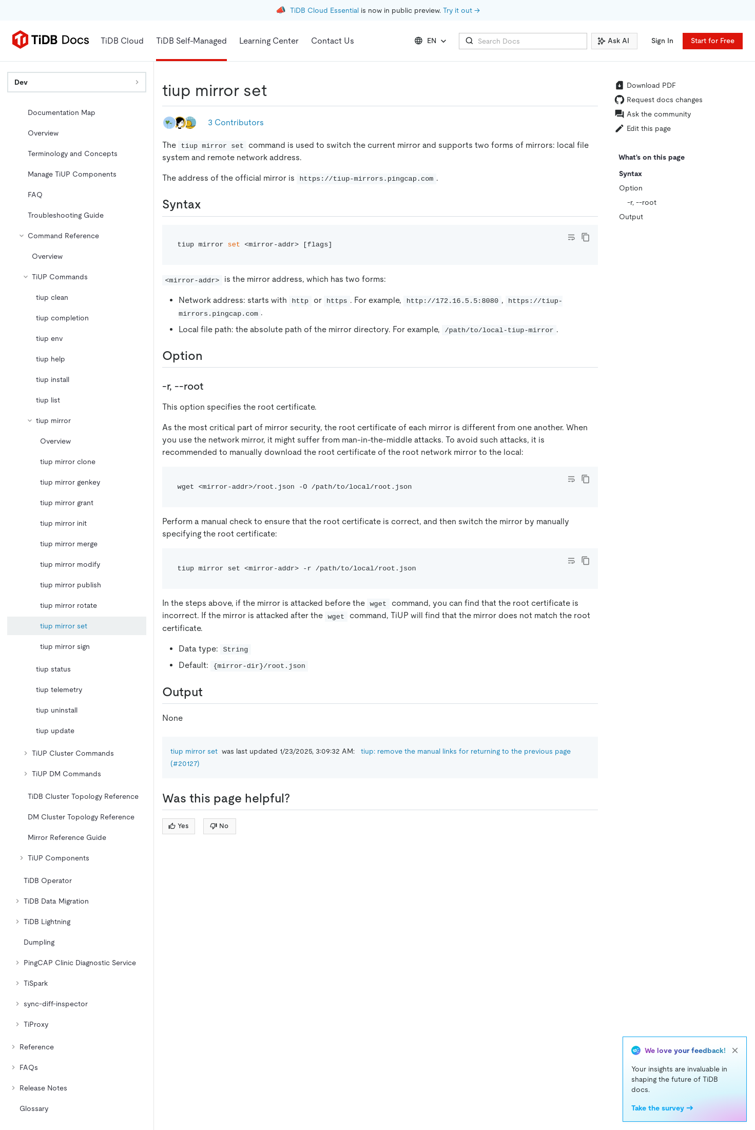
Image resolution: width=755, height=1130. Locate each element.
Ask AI (613, 40)
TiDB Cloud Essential (324, 10)
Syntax (630, 173)
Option (631, 188)
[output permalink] (211, 692)
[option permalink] (211, 356)
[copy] (585, 237)
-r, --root (641, 202)
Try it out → (461, 10)
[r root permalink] (211, 386)
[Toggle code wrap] (571, 237)
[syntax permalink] (209, 204)
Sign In (662, 40)
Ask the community (652, 114)
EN (431, 41)
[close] (735, 1050)
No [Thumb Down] (219, 826)
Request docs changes (658, 99)
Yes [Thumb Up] (178, 826)
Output (631, 217)
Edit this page (642, 128)
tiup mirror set (194, 751)
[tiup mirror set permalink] (275, 90)
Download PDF (645, 85)
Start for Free (712, 40)
